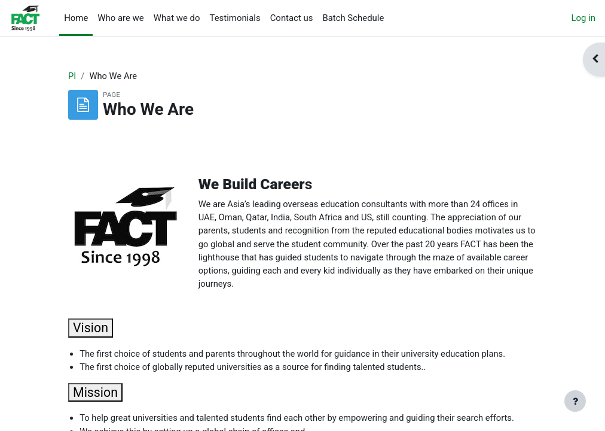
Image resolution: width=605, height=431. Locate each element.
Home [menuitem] (76, 18)
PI (72, 76)
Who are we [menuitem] (120, 18)
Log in (583, 18)
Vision (90, 329)
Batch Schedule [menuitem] (353, 18)
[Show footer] (575, 401)
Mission (95, 394)
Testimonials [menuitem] (235, 18)
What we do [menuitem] (177, 18)
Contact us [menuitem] (291, 18)
